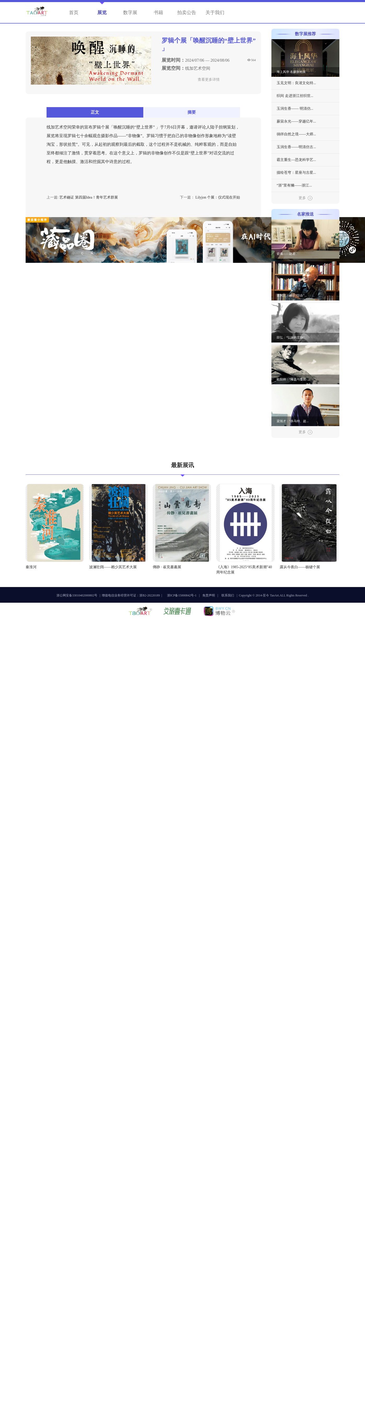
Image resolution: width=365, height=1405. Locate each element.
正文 (95, 112)
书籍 (158, 12)
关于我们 (215, 12)
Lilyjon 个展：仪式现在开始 (217, 197)
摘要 (191, 112)
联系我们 (227, 595)
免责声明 (208, 595)
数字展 (130, 12)
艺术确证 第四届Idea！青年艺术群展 (88, 197)
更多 (305, 198)
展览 (102, 12)
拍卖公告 (186, 12)
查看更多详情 (209, 80)
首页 (73, 12)
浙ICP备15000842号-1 (182, 595)
